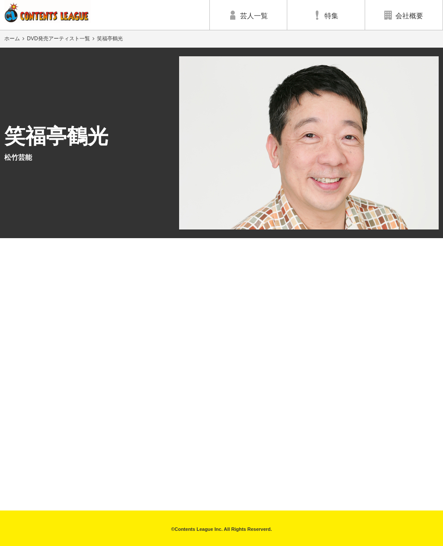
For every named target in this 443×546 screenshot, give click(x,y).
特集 (325, 15)
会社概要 (403, 15)
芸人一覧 (248, 15)
